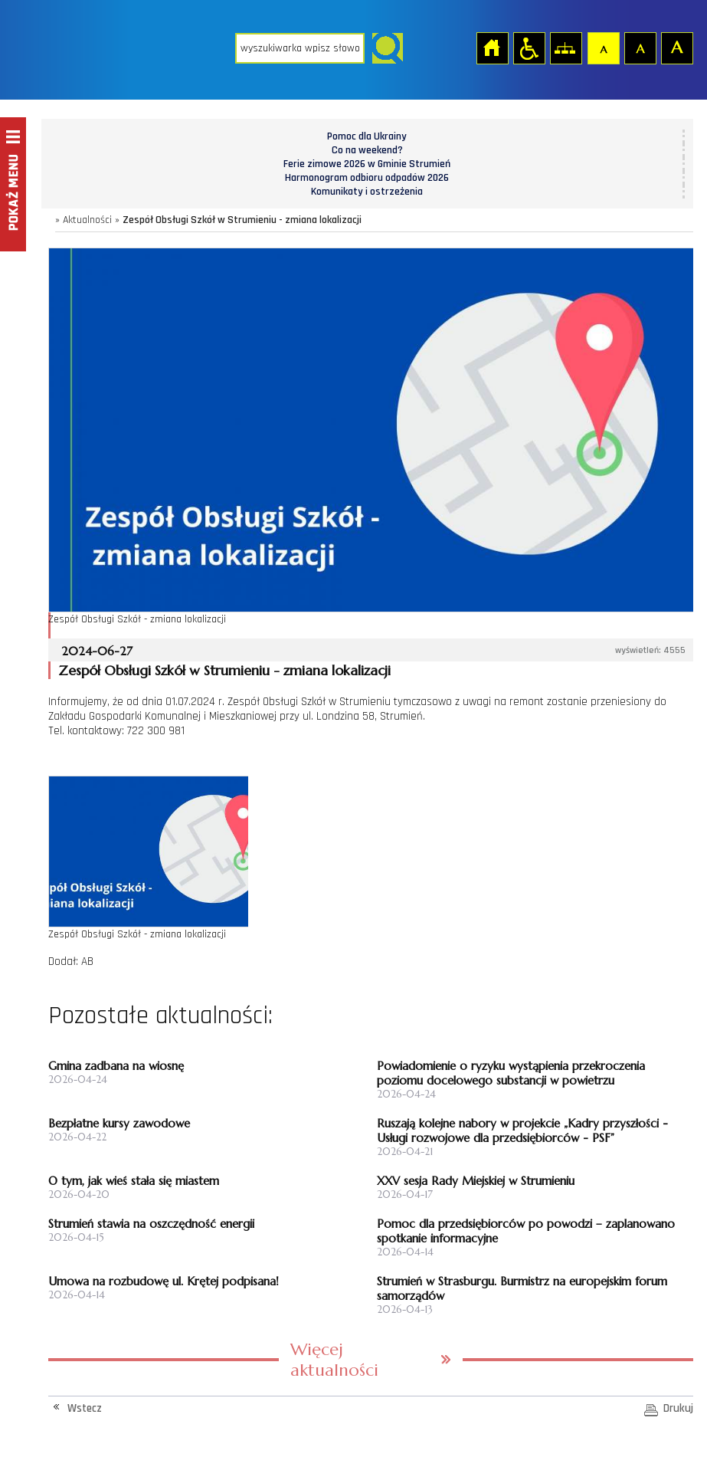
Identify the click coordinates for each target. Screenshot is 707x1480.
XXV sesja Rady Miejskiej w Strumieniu (475, 1180)
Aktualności (87, 220)
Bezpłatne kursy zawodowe (119, 1123)
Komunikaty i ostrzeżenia (367, 192)
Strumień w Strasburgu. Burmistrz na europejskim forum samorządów (522, 1288)
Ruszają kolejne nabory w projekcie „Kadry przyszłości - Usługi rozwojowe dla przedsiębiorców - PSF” (522, 1130)
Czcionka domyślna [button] (603, 47)
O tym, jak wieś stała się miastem (133, 1180)
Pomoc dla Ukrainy (367, 136)
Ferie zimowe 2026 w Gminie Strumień (366, 164)
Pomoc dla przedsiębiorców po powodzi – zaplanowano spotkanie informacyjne (526, 1230)
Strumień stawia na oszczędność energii (151, 1223)
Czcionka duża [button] (676, 47)
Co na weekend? (367, 150)
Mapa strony (565, 47)
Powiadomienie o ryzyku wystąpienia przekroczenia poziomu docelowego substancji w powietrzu (511, 1073)
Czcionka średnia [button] (639, 47)
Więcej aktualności (334, 1359)
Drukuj (678, 1408)
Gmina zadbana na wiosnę (116, 1065)
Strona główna (492, 47)
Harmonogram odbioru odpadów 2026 (367, 178)
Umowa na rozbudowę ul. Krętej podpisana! (163, 1281)
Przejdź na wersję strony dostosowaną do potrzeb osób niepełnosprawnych (528, 47)
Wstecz (84, 1408)
